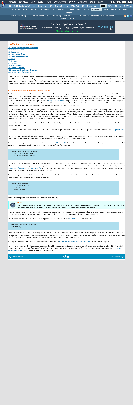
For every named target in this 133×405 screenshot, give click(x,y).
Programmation (92, 6)
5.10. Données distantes (16, 68)
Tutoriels (23, 2)
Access (25, 10)
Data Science (44, 10)
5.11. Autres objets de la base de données (23, 70)
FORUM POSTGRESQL (37, 16)
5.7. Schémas (12, 61)
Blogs (40, 2)
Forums (12, 2)
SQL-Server (123, 10)
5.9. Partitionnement (15, 66)
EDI (83, 6)
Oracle (105, 10)
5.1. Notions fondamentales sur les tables (23, 48)
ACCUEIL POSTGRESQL (18, 16)
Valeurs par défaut (117, 256)
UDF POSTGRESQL (108, 16)
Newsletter (60, 2)
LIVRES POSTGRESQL (67, 19)
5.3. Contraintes (13, 52)
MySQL (79, 10)
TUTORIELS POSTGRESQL (89, 16)
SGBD (103, 6)
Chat (48, 2)
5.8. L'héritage (13, 64)
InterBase (70, 10)
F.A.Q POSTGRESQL (54, 16)
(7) (59, 143)
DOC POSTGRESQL (71, 16)
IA (45, 6)
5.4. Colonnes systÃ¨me (16, 55)
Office (110, 6)
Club (100, 2)
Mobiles (118, 6)
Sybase (113, 10)
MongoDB (69, 13)
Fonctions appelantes (16, 256)
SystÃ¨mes (128, 6)
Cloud (40, 6)
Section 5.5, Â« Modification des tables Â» (74, 242)
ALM (50, 6)
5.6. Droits (11, 59)
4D (19, 10)
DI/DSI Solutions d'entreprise (24, 6)
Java (66, 6)
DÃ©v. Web (75, 6)
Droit (92, 2)
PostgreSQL (96, 10)
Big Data (34, 10)
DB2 (53, 10)
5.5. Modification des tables (18, 57)
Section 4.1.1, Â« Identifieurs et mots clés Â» (24, 169)
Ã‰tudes (82, 2)
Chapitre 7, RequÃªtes (56, 101)
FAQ (33, 2)
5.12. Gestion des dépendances (19, 72)
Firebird (61, 10)
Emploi (72, 2)
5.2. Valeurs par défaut (16, 50)
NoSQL (86, 10)
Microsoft (58, 6)
